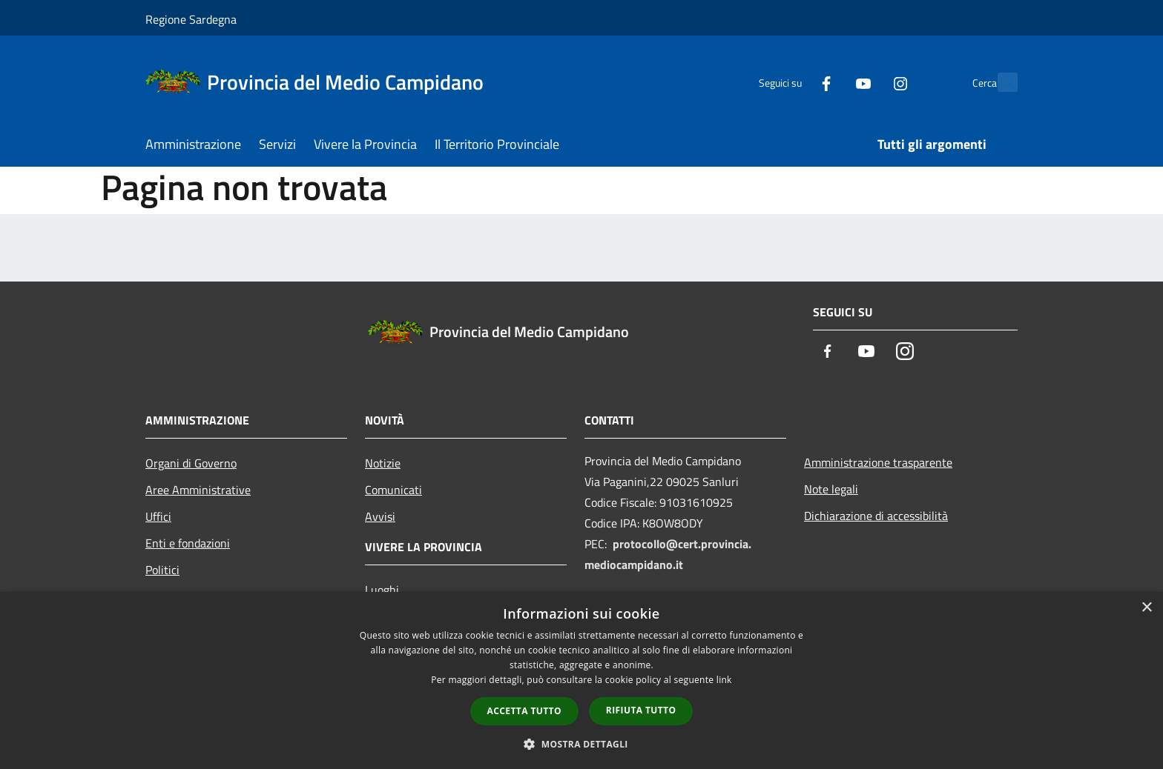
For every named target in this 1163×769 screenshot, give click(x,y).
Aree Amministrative (198, 490)
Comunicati (393, 490)
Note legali (831, 489)
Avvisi (380, 516)
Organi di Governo (191, 463)
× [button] (1146, 607)
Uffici (158, 516)
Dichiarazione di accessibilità (876, 516)
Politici (162, 570)
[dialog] (581, 680)
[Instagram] (868, 82)
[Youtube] (831, 82)
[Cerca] (1000, 82)
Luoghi (382, 590)
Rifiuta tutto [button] (641, 710)
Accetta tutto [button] (524, 711)
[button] (581, 743)
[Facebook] (793, 82)
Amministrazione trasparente (878, 462)
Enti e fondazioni (187, 543)
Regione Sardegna (191, 19)
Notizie (383, 463)
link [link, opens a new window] (724, 679)
